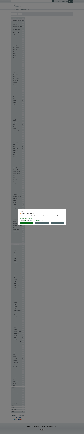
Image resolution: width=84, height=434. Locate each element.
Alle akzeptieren (26, 222)
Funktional (33, 220)
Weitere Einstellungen (39, 220)
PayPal (28, 220)
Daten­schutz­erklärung (23, 218)
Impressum (30, 218)
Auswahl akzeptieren (42, 222)
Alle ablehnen (57, 222)
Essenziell (23, 220)
